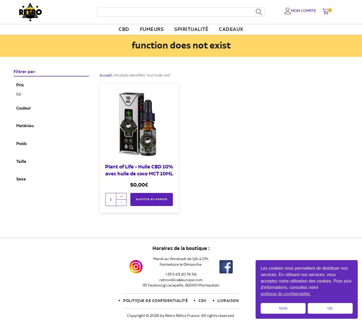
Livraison (228, 301)
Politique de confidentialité (155, 301)
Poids (21, 144)
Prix (20, 85)
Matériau (25, 126)
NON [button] (283, 308)
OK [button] (330, 308)
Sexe (21, 179)
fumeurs (152, 29)
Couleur (23, 108)
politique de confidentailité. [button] (286, 294)
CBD (124, 29)
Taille (21, 162)
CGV (202, 301)
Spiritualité (191, 29)
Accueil (105, 75)
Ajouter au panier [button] (151, 199)
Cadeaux (231, 29)
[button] (325, 12)
